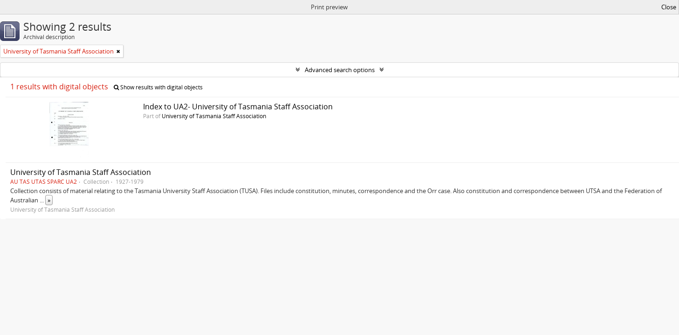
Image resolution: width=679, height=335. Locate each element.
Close (668, 7)
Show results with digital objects (158, 87)
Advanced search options (340, 70)
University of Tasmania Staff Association (214, 116)
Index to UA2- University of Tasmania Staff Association (238, 106)
